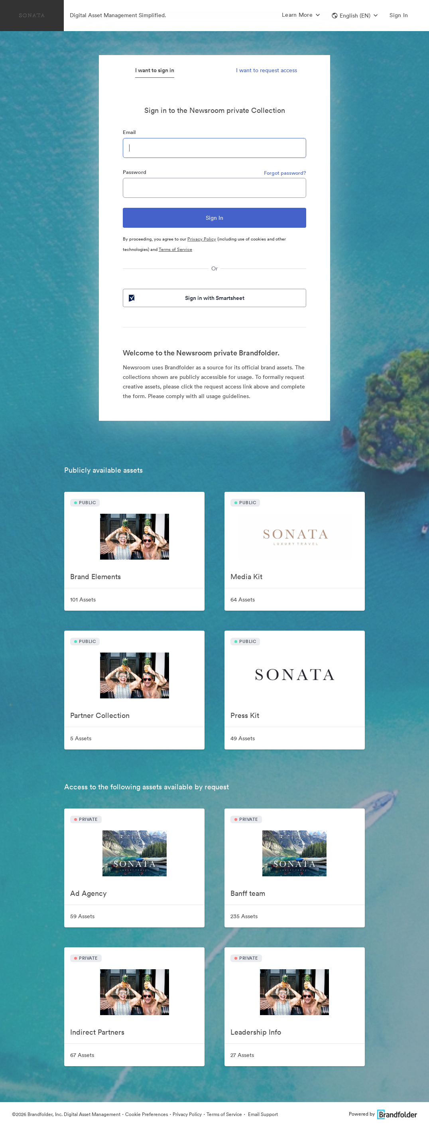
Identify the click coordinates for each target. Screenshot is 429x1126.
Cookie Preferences (146, 1114)
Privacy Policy (201, 239)
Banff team (247, 893)
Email (129, 132)
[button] (355, 15)
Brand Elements (95, 576)
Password (134, 172)
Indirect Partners (97, 1032)
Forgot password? (285, 173)
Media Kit (246, 576)
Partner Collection (100, 715)
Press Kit (244, 715)
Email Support (262, 1114)
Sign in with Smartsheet (185, 298)
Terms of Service (175, 249)
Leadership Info (255, 1032)
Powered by (383, 1113)
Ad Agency (88, 893)
